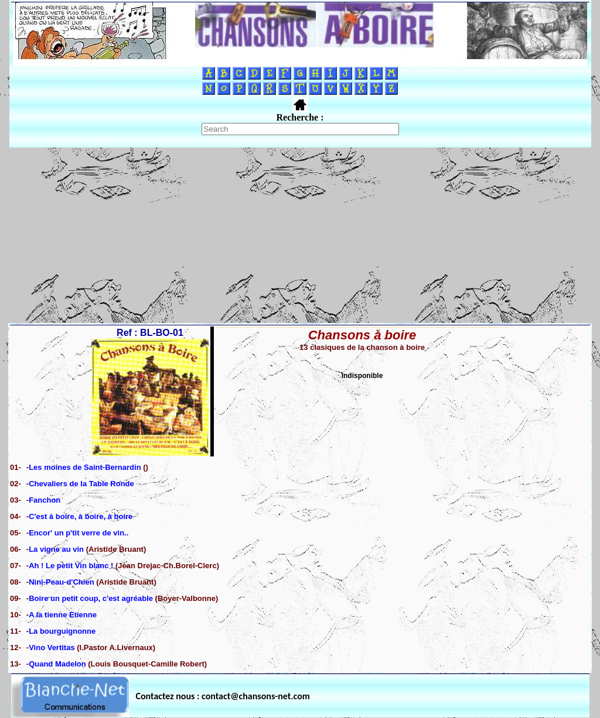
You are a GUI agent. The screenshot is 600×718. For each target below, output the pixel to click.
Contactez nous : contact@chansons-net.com (223, 696)
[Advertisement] (300, 235)
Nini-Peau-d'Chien (61, 582)
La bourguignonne (62, 631)
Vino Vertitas (53, 647)
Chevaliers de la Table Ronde (81, 483)
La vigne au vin (56, 549)
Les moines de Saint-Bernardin (85, 467)
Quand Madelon (57, 663)
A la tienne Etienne (63, 614)
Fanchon (44, 500)
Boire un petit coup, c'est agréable (91, 598)
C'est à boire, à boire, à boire (80, 516)
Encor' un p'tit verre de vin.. (78, 532)
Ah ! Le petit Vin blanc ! (71, 565)
